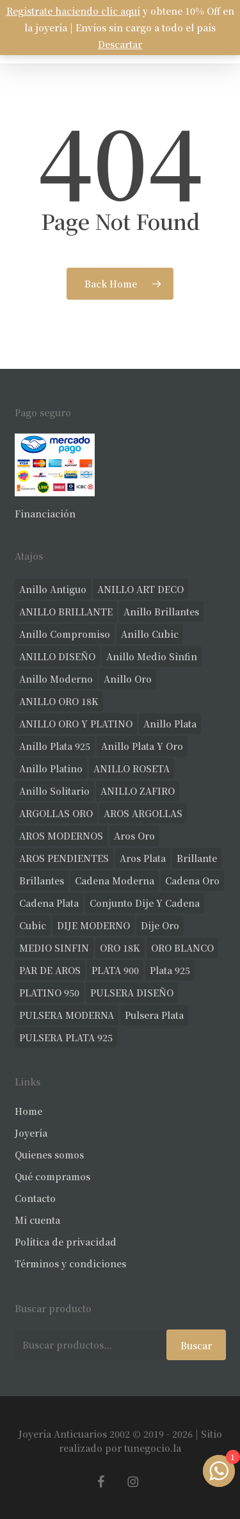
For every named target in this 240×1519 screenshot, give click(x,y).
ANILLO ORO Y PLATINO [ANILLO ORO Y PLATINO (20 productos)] (75, 723)
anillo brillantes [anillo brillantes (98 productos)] (161, 611)
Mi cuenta (37, 1220)
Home (28, 1111)
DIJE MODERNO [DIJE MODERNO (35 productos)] (93, 925)
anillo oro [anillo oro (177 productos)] (128, 678)
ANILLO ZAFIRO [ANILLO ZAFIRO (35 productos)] (137, 790)
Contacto (35, 1198)
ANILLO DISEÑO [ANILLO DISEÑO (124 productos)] (57, 656)
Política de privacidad (65, 1241)
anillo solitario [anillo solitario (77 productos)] (54, 790)
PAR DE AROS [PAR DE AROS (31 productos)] (50, 970)
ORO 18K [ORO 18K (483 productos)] (120, 947)
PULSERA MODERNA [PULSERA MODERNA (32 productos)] (66, 1015)
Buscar (196, 1345)
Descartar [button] (120, 44)
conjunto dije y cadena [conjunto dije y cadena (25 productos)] (145, 903)
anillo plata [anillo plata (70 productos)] (169, 723)
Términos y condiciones (70, 1263)
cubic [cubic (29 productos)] (32, 925)
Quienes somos (49, 1154)
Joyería (31, 1132)
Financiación (45, 513)
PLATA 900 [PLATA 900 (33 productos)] (115, 970)
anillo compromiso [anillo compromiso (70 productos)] (64, 634)
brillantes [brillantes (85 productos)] (41, 880)
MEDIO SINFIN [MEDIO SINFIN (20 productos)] (54, 947)
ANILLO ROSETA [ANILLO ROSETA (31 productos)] (131, 768)
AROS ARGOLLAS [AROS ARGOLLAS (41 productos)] (143, 813)
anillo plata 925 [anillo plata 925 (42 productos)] (54, 746)
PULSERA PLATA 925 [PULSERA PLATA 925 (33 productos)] (66, 1037)
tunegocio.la (152, 1448)
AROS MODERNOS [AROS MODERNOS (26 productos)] (61, 835)
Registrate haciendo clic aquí (73, 10)
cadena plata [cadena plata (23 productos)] (49, 903)
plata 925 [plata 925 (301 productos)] (170, 970)
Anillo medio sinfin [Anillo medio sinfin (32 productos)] (151, 656)
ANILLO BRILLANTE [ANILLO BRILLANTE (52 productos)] (66, 611)
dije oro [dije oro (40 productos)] (160, 925)
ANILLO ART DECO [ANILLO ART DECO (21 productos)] (140, 589)
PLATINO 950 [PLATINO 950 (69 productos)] (49, 992)
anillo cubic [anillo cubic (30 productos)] (150, 634)
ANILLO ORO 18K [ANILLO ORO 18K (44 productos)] (59, 701)
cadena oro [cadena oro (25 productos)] (192, 880)
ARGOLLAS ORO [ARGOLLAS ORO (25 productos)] (56, 813)
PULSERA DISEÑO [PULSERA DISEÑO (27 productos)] (131, 992)
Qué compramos (52, 1176)
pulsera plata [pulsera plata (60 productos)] (154, 1015)
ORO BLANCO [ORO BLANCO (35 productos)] (182, 947)
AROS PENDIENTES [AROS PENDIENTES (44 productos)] (64, 858)
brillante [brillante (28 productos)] (197, 858)
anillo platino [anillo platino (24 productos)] (51, 768)
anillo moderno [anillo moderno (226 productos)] (56, 678)
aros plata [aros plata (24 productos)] (143, 858)
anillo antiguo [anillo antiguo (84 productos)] (52, 589)
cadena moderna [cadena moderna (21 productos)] (114, 880)
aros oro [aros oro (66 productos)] (134, 835)
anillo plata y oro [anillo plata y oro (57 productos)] (142, 746)
